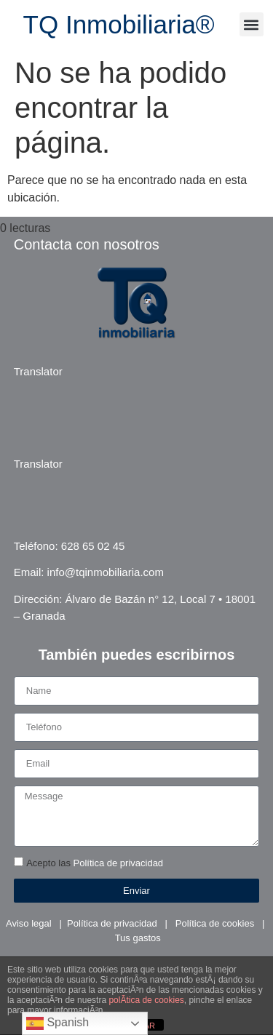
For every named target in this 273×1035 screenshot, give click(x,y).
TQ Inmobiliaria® (119, 24)
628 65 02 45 (93, 546)
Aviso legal (29, 923)
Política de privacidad (119, 863)
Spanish (57, 1023)
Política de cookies (214, 923)
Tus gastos (138, 937)
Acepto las (94, 863)
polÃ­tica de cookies (145, 1000)
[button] (252, 24)
